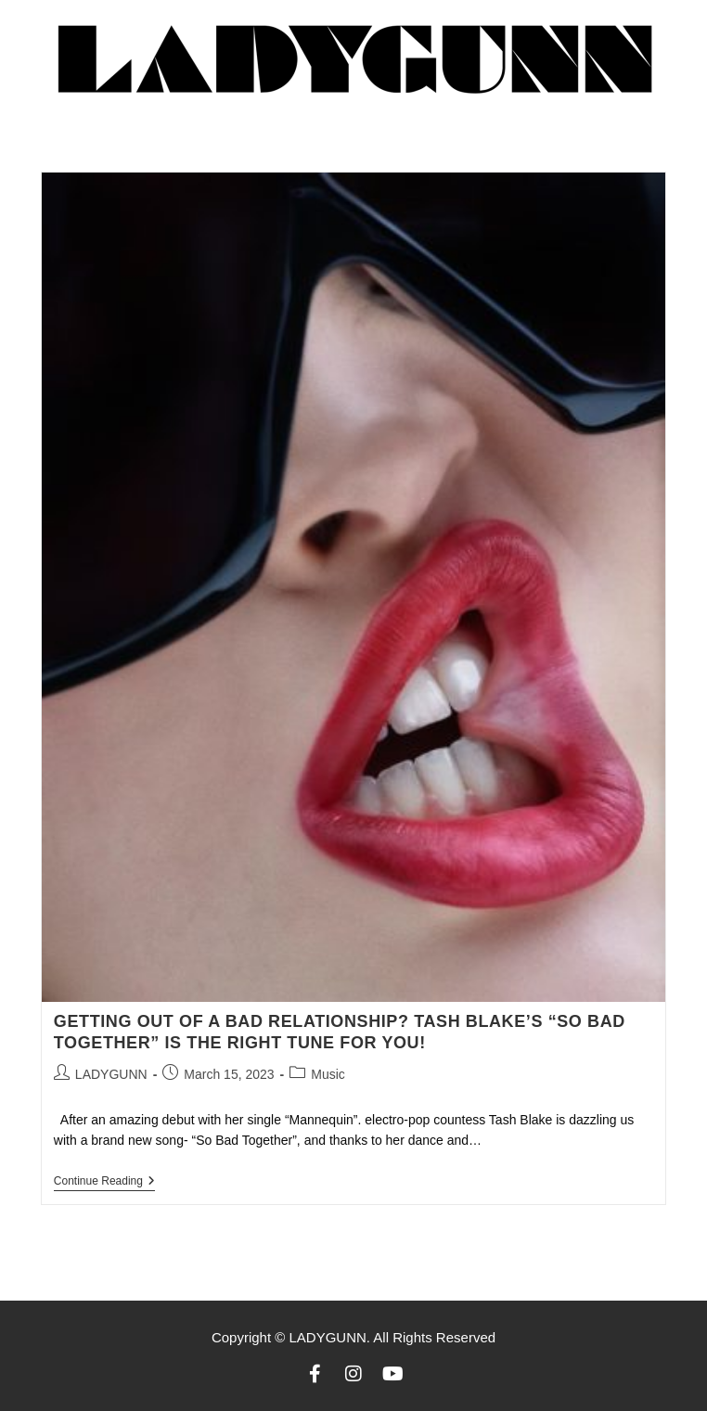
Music (328, 1074)
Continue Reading (104, 1180)
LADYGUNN (111, 1074)
